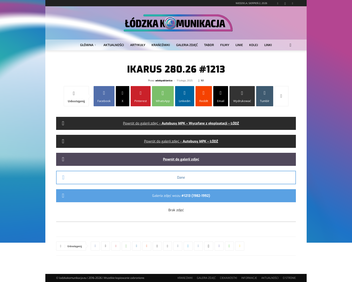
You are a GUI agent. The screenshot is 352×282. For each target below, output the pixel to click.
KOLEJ (253, 45)
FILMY (224, 45)
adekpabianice (163, 80)
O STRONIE (289, 278)
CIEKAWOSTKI (228, 278)
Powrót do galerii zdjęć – (181, 123)
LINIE (239, 45)
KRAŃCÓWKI (161, 45)
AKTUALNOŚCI (113, 45)
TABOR (209, 45)
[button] (290, 45)
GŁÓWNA (88, 45)
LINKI (268, 45)
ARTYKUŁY (137, 45)
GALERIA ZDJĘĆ (187, 45)
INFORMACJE (249, 278)
